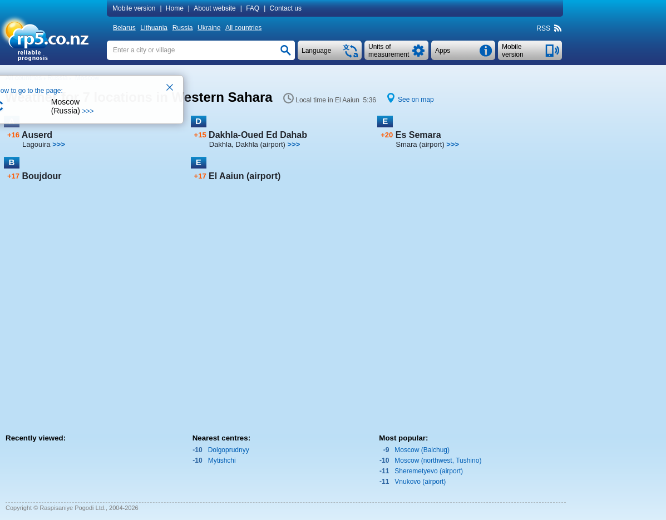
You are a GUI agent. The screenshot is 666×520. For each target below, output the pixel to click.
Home (175, 8)
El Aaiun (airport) (244, 176)
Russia (182, 28)
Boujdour (41, 176)
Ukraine (209, 28)
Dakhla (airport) (260, 144)
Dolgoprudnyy (228, 450)
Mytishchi (222, 460)
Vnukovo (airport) (420, 482)
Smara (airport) (420, 144)
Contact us (286, 8)
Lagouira (36, 144)
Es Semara (418, 135)
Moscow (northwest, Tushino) (437, 460)
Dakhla (220, 144)
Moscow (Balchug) (422, 450)
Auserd (37, 135)
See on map (416, 99)
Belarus (124, 28)
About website (214, 8)
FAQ (252, 8)
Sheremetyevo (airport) (428, 471)
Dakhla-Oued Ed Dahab (258, 135)
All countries (243, 28)
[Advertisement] (609, 254)
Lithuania (153, 28)
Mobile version (133, 8)
